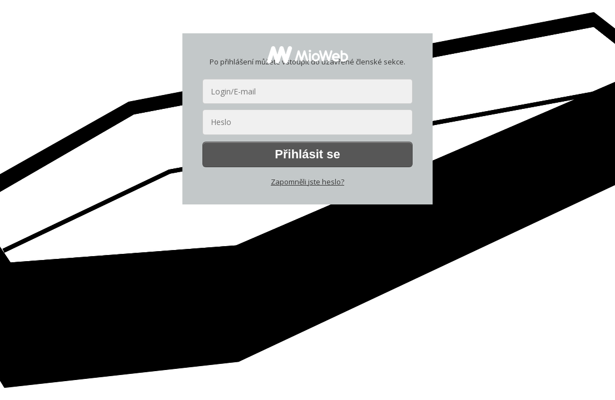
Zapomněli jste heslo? (307, 182)
